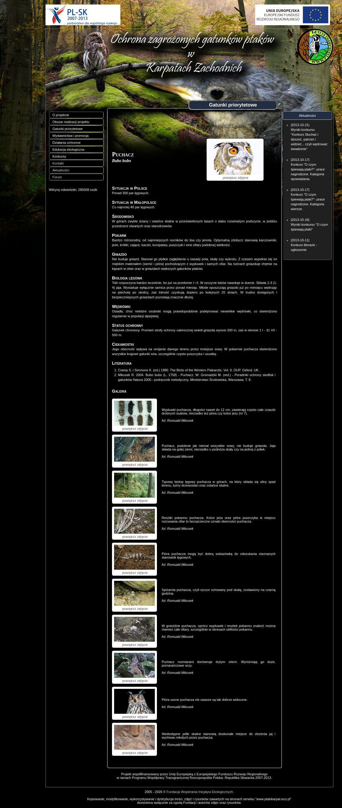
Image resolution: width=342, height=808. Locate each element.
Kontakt (57, 163)
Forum (57, 177)
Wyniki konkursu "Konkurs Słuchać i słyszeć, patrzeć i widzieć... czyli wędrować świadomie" (309, 139)
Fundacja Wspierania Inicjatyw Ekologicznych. (200, 792)
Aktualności (60, 170)
